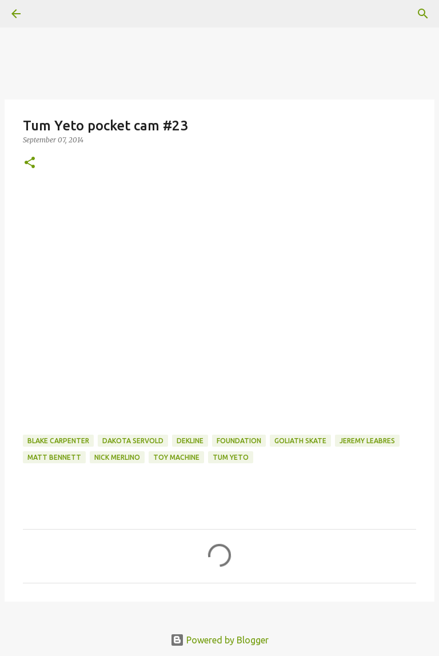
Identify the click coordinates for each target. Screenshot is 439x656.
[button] (30, 163)
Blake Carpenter (58, 440)
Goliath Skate (300, 440)
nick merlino (117, 457)
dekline (190, 440)
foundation (239, 440)
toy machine (176, 457)
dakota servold (132, 440)
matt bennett (54, 457)
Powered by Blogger (219, 640)
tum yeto (231, 457)
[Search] (423, 13)
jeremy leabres (367, 440)
